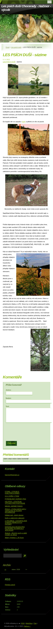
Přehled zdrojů (10, 585)
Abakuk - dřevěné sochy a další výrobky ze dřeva (16, 534)
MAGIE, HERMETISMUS (13, 506)
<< (5, 569)
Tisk (35, 623)
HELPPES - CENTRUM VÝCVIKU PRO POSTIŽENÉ (15, 502)
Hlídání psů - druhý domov (14, 515)
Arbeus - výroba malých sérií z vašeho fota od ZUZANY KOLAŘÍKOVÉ (15, 510)
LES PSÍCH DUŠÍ (9, 62)
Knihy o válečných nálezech (14, 518)
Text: (7, 406)
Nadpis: (8, 398)
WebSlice (29, 623)
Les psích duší (16, 47)
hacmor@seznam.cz (12, 475)
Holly (23, 121)
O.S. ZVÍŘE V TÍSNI (12, 496)
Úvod (7, 47)
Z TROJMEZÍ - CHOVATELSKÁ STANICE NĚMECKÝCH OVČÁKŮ (16, 522)
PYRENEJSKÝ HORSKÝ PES (15, 499)
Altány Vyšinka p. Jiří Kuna (14, 537)
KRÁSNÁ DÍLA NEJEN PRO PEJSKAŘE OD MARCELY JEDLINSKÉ (15, 528)
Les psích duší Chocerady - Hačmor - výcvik (26, 8)
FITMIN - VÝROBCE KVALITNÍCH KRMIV (12, 492)
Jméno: (8, 390)
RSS (22, 623)
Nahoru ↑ (27, 626)
